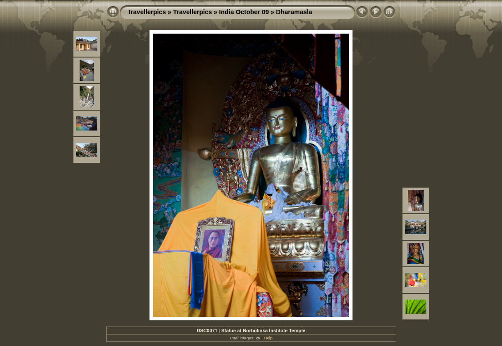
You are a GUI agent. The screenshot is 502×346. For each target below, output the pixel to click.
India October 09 (244, 11)
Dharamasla (294, 11)
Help (268, 337)
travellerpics (147, 11)
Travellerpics (192, 11)
